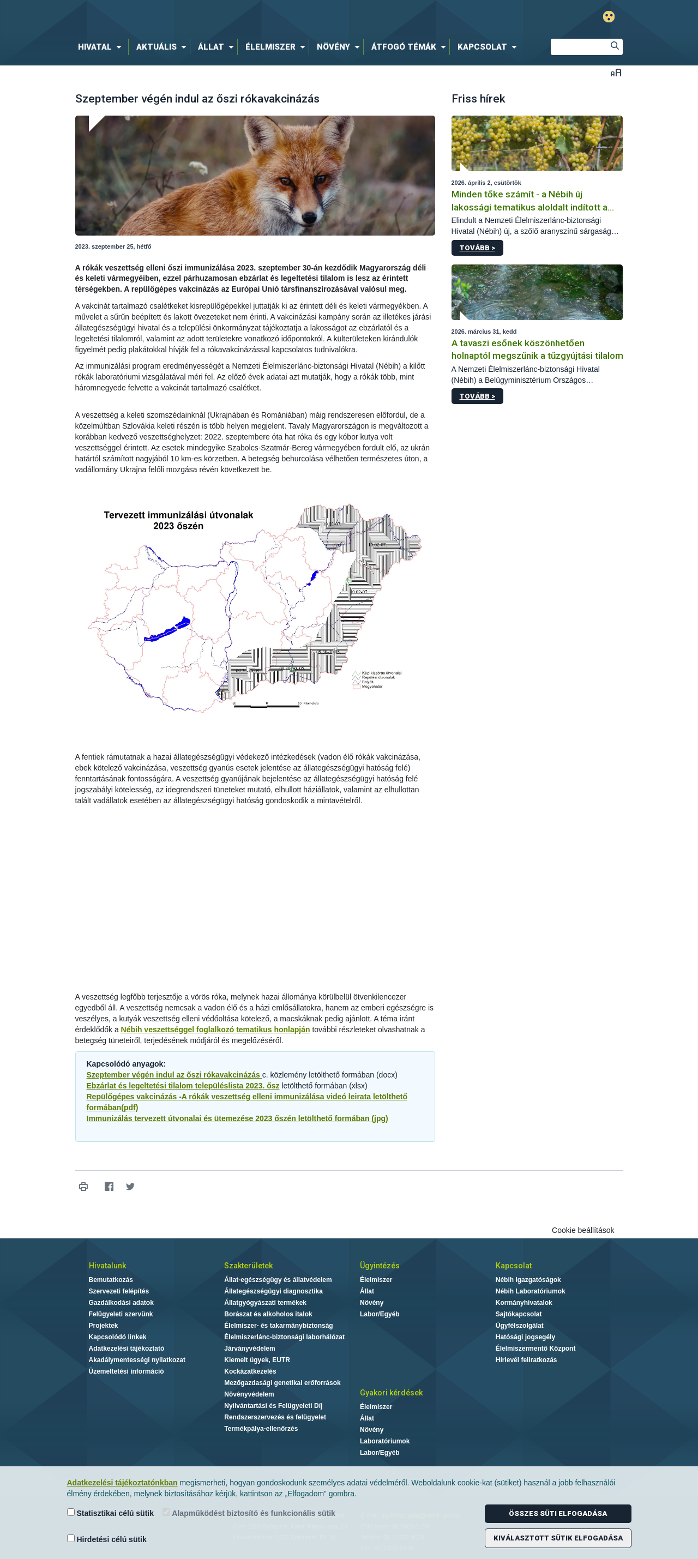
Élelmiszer (376, 1280)
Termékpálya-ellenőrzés (261, 1428)
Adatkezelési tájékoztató (127, 1348)
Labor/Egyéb (380, 1314)
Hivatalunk (107, 1265)
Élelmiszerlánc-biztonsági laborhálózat (284, 1337)
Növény (371, 1303)
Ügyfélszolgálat (520, 1325)
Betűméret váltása (616, 72)
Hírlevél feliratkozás (526, 1360)
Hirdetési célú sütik (107, 1539)
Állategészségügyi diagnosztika (273, 1291)
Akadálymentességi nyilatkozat (137, 1360)
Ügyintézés (380, 1265)
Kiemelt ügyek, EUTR (257, 1360)
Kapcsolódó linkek (118, 1337)
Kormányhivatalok (524, 1303)
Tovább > (477, 248)
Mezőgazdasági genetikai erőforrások (282, 1383)
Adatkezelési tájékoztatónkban (122, 1482)
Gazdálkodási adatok (121, 1303)
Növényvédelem (249, 1394)
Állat (367, 1291)
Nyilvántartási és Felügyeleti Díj (273, 1406)
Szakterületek (248, 1265)
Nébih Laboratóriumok (530, 1291)
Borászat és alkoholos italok (268, 1314)
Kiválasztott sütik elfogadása (558, 1538)
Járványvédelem (249, 1348)
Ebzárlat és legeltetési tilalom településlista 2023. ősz (183, 1085)
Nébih (232, 17)
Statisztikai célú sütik (110, 1513)
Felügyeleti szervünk (121, 1314)
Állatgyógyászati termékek (265, 1303)
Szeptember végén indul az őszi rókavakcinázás (174, 1074)
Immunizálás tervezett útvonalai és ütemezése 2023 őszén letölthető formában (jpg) (237, 1118)
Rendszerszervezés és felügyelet (275, 1417)
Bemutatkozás (111, 1280)
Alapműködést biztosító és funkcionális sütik (249, 1513)
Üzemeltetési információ (126, 1371)
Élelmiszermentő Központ (536, 1348)
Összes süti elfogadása (558, 1513)
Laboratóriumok (385, 1441)
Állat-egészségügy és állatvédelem (278, 1280)
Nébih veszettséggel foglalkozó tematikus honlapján (215, 1029)
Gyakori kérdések (391, 1392)
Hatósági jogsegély (525, 1337)
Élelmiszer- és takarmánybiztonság (278, 1325)
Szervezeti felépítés (119, 1291)
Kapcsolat (514, 1265)
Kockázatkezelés (250, 1371)
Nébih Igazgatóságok (528, 1280)
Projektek (103, 1325)
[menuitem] (102, 47)
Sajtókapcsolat (519, 1314)
